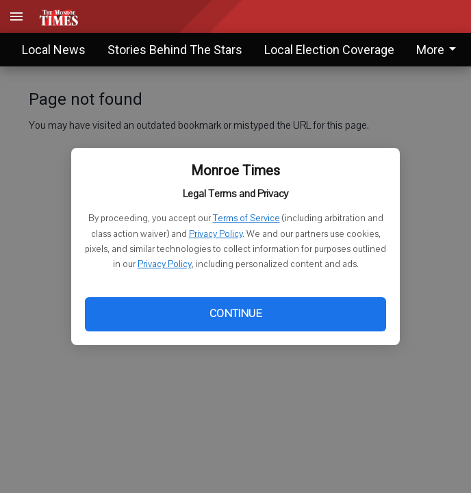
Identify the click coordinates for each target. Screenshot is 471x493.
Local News (54, 49)
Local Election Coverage (329, 49)
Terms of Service (246, 218)
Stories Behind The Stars (174, 49)
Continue (235, 313)
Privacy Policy (215, 234)
